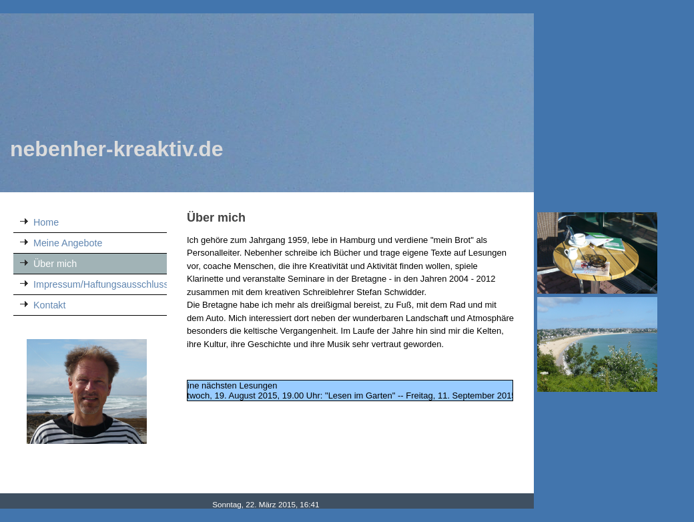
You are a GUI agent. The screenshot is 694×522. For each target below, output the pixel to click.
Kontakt (49, 305)
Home (46, 222)
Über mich (55, 263)
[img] (267, 102)
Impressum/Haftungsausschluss (100, 284)
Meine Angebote (67, 243)
